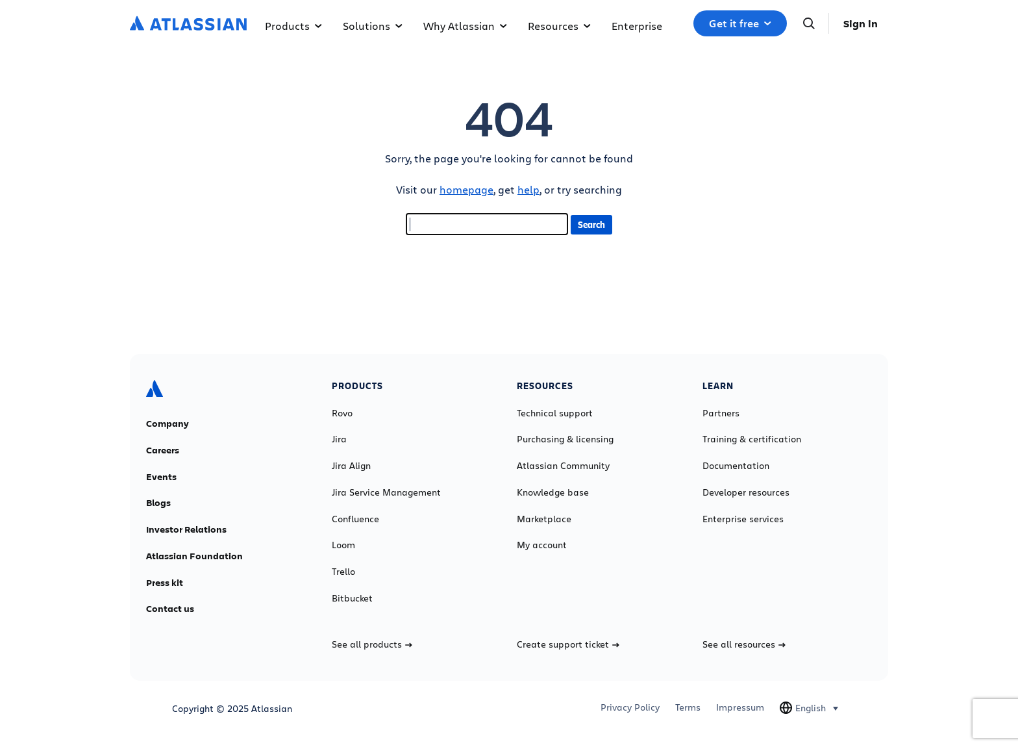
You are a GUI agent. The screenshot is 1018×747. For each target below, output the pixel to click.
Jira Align (351, 466)
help (528, 189)
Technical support (555, 413)
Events (161, 477)
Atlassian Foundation (194, 556)
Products (293, 25)
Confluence (355, 519)
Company (167, 423)
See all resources (744, 644)
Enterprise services (743, 519)
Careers (162, 450)
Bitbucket (352, 598)
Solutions (373, 25)
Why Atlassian (465, 25)
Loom (343, 545)
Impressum (740, 707)
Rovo (342, 413)
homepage (466, 189)
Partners (720, 413)
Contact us (170, 608)
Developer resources (745, 492)
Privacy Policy (630, 707)
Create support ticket (568, 644)
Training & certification (751, 439)
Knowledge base (553, 492)
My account (542, 545)
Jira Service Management (386, 492)
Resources (559, 25)
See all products (372, 644)
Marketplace (544, 519)
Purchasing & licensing (565, 439)
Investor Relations (186, 529)
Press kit (164, 582)
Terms (688, 707)
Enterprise (637, 25)
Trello (343, 571)
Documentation (735, 466)
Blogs (158, 503)
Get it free (740, 23)
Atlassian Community (563, 466)
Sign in (860, 23)
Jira (339, 439)
